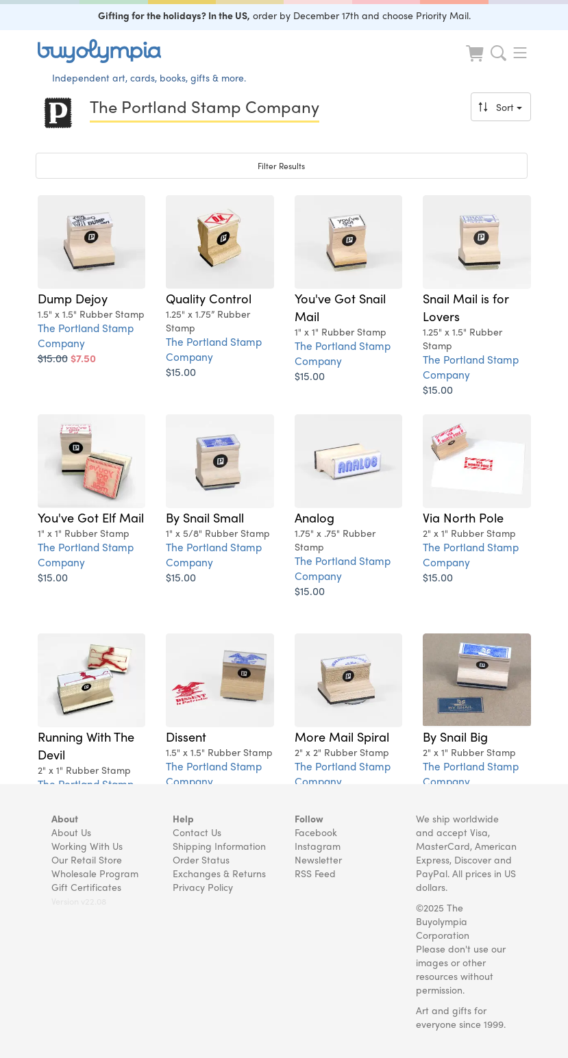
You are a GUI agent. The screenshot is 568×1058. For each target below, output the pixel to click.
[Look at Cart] (476, 62)
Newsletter (318, 859)
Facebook (316, 832)
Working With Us (87, 846)
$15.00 (181, 371)
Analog (314, 517)
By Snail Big (455, 736)
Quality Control (208, 298)
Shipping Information (219, 846)
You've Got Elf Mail (91, 517)
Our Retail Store (86, 859)
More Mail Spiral (342, 736)
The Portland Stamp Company (86, 335)
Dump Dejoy (73, 298)
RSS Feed (315, 873)
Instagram (318, 846)
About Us (71, 832)
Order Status (201, 859)
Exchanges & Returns (219, 873)
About (64, 818)
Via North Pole (463, 517)
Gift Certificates (86, 887)
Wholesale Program (94, 873)
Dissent (186, 736)
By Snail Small (205, 517)
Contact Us (197, 832)
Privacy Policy (203, 887)
